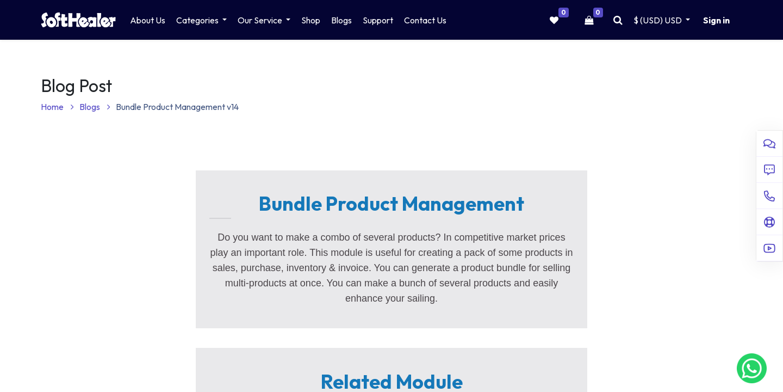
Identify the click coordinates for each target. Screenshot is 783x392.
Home (57, 106)
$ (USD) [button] (658, 20)
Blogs (94, 106)
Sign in (716, 20)
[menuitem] (147, 20)
